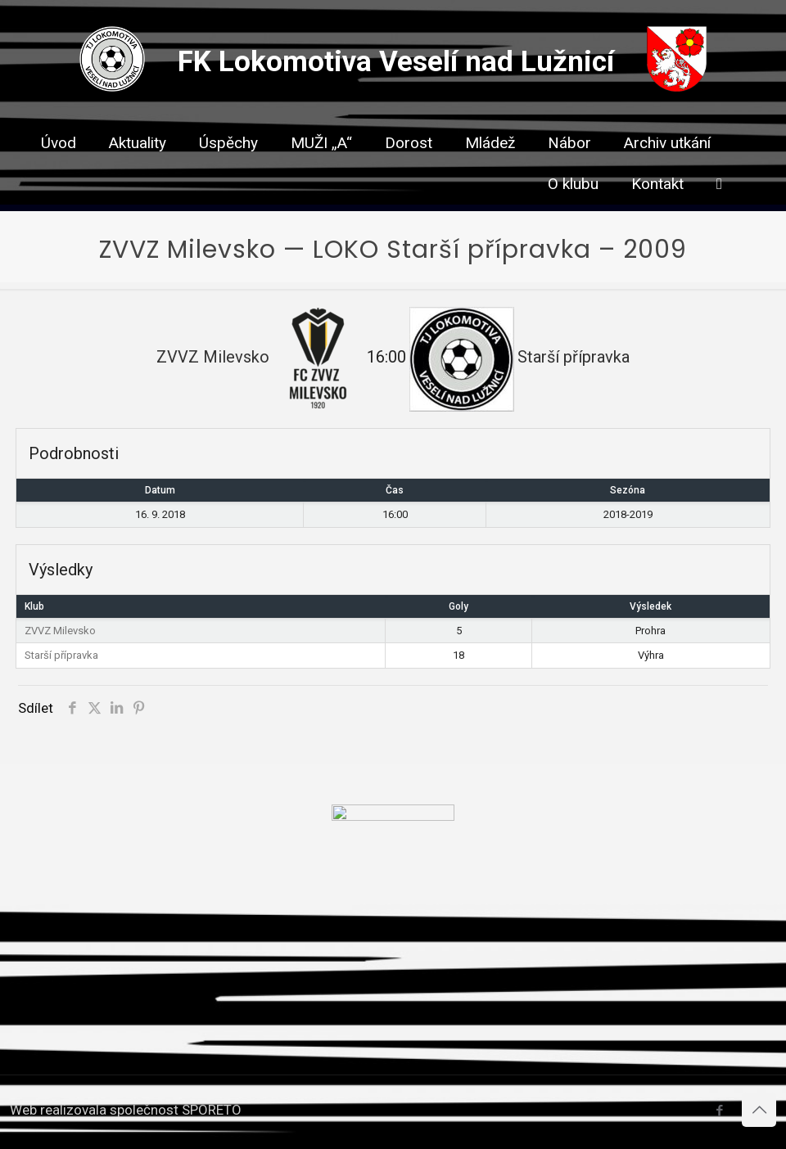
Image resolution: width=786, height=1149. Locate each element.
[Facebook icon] (719, 1110)
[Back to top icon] (759, 1110)
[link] (408, 172)
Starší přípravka (61, 655)
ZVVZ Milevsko (60, 630)
